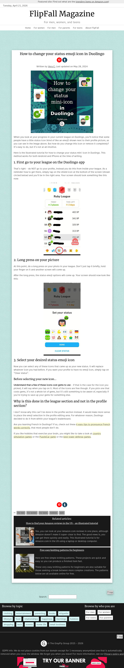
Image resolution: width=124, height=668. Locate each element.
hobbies (53, 512)
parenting (40, 613)
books (52, 613)
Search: (58, 597)
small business (57, 624)
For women (39, 27)
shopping (8, 624)
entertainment (23, 613)
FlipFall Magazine (62, 13)
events (29, 624)
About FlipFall (92, 27)
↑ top (110, 592)
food (18, 619)
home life (41, 624)
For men (52, 27)
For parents (64, 27)
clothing (8, 613)
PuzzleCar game (47, 437)
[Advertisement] (62, 470)
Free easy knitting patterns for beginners (62, 550)
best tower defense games (77, 437)
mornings (61, 619)
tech (62, 512)
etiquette (63, 613)
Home (28, 27)
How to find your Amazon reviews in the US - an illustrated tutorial (62, 523)
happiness (47, 619)
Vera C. (51, 66)
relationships (31, 619)
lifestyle (8, 619)
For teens (78, 27)
